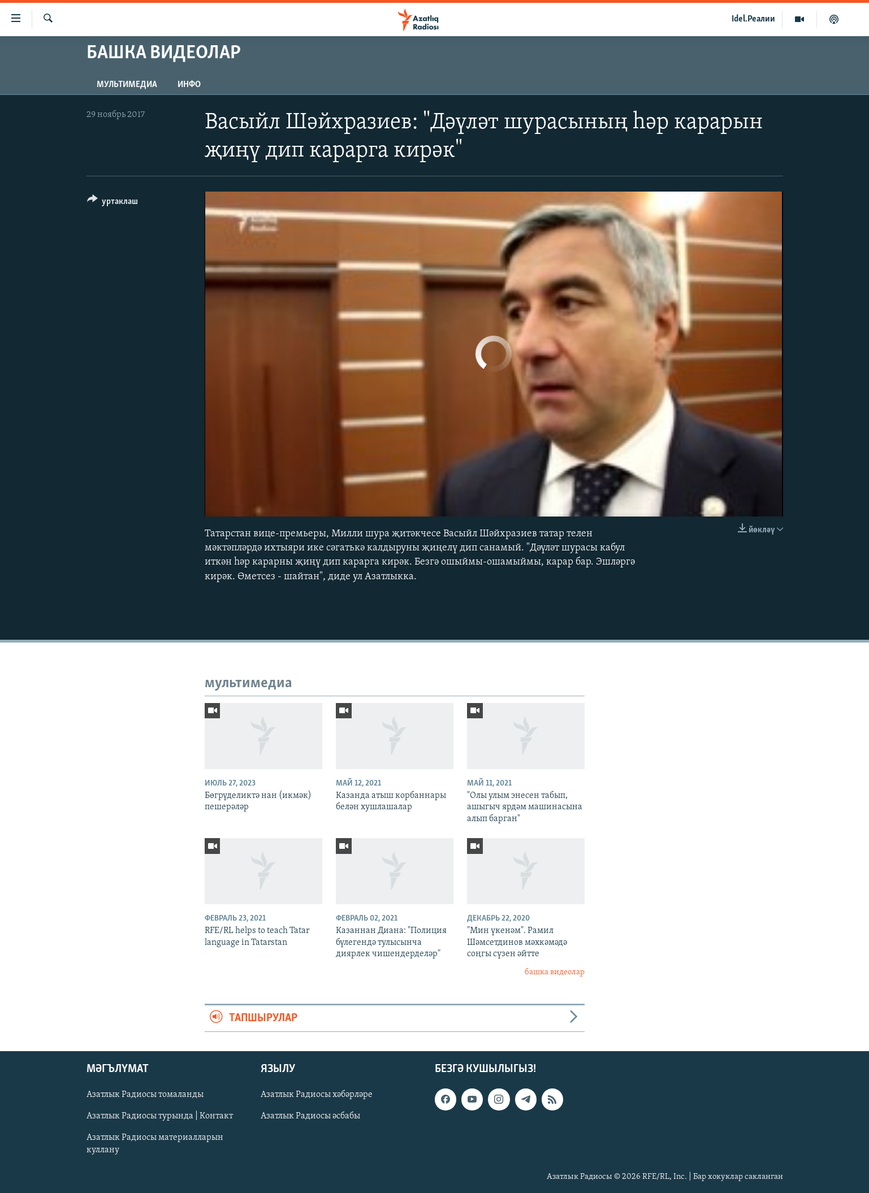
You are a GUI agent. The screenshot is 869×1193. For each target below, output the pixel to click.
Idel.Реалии (753, 19)
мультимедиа (127, 84)
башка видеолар (555, 972)
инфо (189, 84)
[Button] (113, 203)
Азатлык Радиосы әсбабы (310, 1116)
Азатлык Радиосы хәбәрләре (317, 1095)
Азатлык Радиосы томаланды (145, 1095)
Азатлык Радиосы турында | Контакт (160, 1116)
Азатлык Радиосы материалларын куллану (155, 1144)
